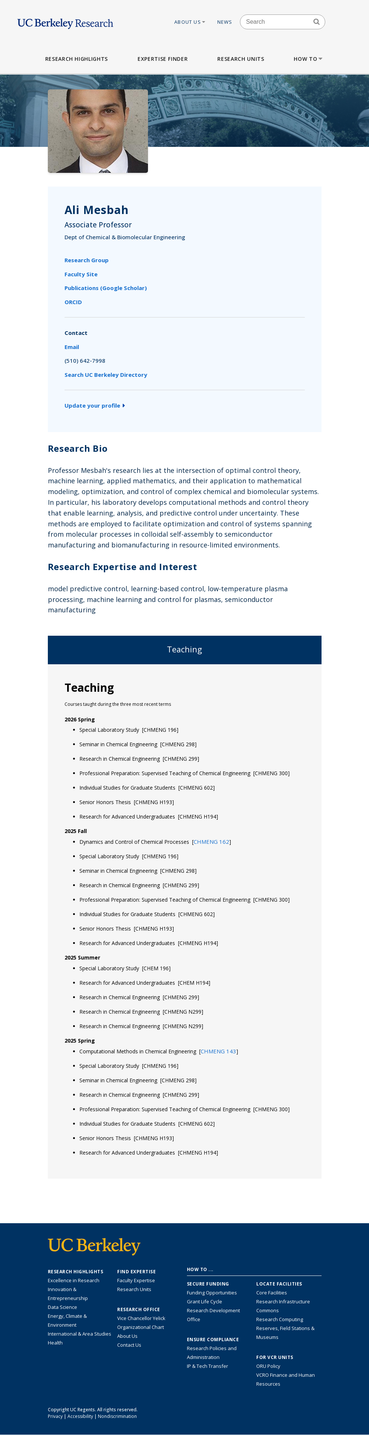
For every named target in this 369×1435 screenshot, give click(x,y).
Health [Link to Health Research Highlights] (55, 1342)
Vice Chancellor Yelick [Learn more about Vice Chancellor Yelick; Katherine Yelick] (141, 1318)
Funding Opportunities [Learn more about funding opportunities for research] (212, 1292)
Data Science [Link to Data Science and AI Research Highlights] (62, 1307)
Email (72, 346)
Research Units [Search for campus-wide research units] (134, 1289)
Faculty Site (81, 274)
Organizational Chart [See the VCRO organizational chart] (140, 1327)
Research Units (240, 58)
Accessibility (80, 1416)
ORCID (73, 302)
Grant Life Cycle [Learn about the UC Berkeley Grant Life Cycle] (204, 1301)
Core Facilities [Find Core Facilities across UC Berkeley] (271, 1292)
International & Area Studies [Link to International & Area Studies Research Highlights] (79, 1333)
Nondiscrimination (117, 1416)
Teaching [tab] (184, 649)
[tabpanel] (185, 921)
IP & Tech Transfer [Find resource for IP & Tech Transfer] (207, 1366)
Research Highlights (76, 58)
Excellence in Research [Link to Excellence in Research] (73, 1280)
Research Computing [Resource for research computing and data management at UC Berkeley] (279, 1319)
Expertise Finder (163, 58)
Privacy (55, 1416)
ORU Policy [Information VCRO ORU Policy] (268, 1366)
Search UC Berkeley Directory (106, 374)
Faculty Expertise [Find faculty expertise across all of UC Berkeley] (136, 1280)
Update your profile (95, 405)
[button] (211, 841)
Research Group (87, 260)
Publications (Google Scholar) (106, 288)
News (225, 22)
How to (309, 58)
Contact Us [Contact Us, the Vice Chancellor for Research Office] (129, 1345)
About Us (190, 22)
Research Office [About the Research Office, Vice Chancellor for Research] (138, 1310)
